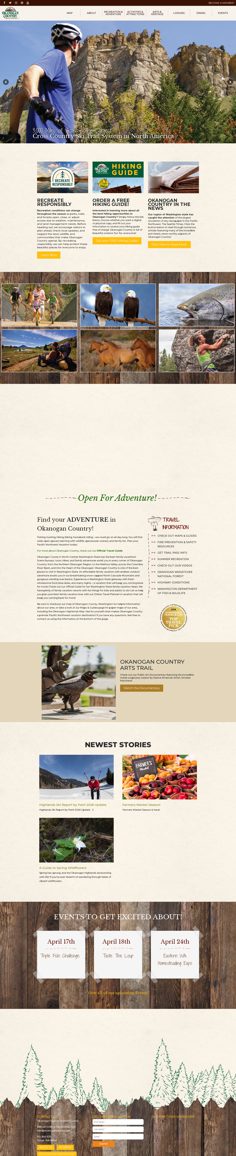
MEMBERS (65, 1147)
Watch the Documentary (142, 688)
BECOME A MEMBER (221, 3)
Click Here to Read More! (169, 244)
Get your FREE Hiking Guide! (117, 240)
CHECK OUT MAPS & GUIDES (177, 535)
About (91, 13)
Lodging (179, 13)
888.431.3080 (45, 1126)
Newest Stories (118, 744)
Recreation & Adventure (113, 13)
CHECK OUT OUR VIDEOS (174, 565)
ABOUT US (45, 1147)
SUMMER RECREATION (173, 559)
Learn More (49, 255)
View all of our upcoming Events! (118, 993)
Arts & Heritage (157, 13)
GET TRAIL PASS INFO (172, 552)
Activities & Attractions (135, 13)
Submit (103, 1143)
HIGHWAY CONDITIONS (173, 582)
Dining (200, 13)
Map (70, 13)
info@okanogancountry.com (54, 1130)
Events (223, 13)
